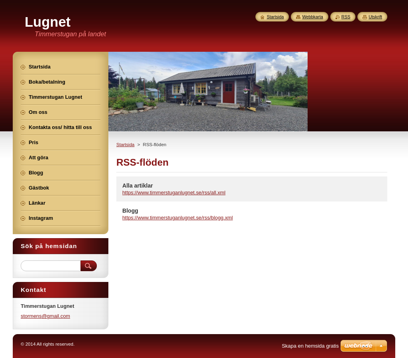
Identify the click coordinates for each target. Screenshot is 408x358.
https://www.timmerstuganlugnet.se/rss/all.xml (174, 193)
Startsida (125, 144)
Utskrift (375, 16)
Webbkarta (312, 16)
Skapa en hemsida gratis (310, 346)
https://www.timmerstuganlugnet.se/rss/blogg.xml (177, 218)
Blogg (130, 210)
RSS (345, 16)
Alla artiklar (137, 185)
